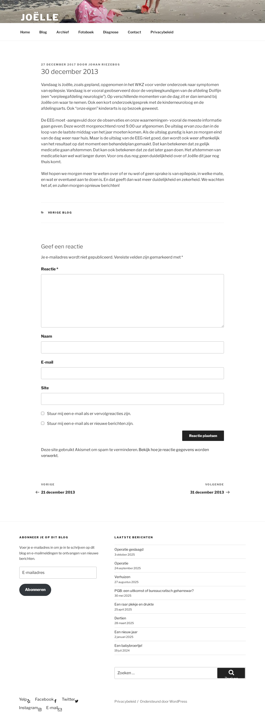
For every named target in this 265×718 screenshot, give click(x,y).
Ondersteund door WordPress (163, 701)
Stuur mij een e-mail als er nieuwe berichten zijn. (90, 423)
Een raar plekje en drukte (134, 604)
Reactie (49, 269)
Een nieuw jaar (125, 632)
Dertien (120, 618)
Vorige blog (60, 212)
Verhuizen (122, 577)
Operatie (121, 563)
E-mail (47, 362)
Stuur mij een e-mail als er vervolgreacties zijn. (89, 413)
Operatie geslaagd (128, 549)
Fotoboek (86, 32)
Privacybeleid (162, 32)
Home (25, 32)
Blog (43, 32)
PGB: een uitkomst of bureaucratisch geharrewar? (154, 590)
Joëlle (40, 17)
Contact (134, 32)
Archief (62, 32)
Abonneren (35, 589)
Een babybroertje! (128, 645)
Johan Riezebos (104, 64)
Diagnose (110, 32)
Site (45, 388)
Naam (46, 336)
